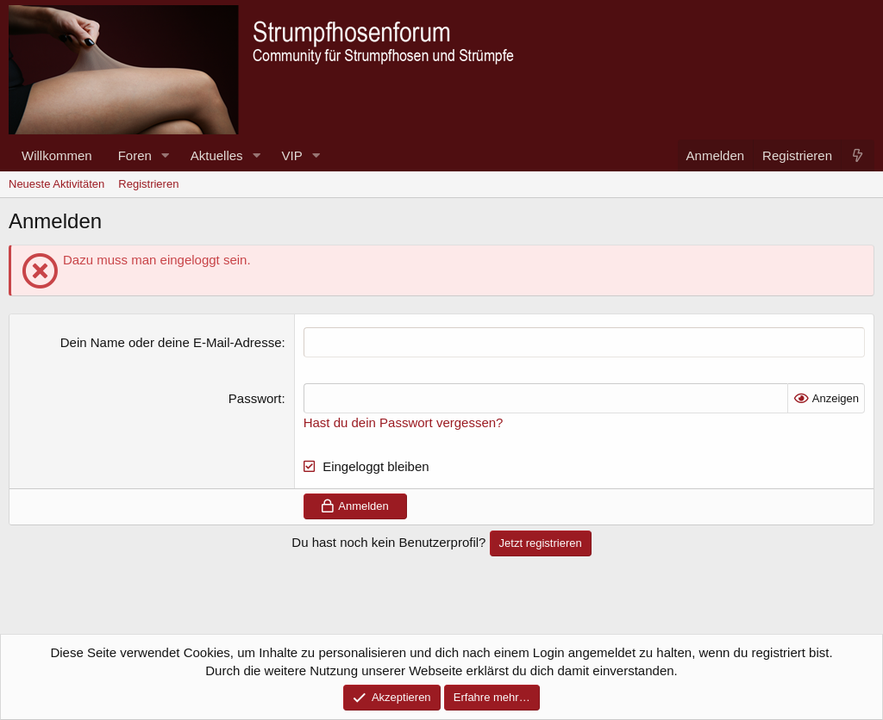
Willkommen (57, 155)
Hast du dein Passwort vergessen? (404, 422)
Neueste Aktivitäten (56, 183)
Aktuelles (217, 155)
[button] (165, 155)
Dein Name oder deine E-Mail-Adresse (171, 342)
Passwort (255, 398)
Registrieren (148, 183)
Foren (135, 155)
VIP (292, 155)
